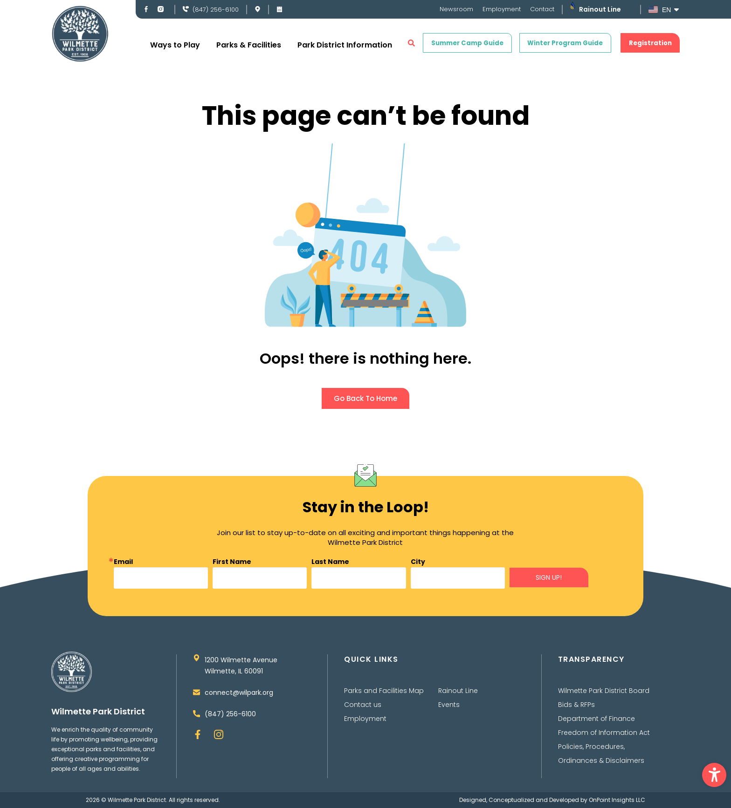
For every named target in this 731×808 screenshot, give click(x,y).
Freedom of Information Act (604, 732)
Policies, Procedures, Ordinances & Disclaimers (601, 753)
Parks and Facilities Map (384, 690)
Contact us (362, 704)
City (418, 561)
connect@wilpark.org (239, 692)
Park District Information (344, 45)
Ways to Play (175, 45)
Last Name (330, 561)
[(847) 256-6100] (186, 9)
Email (123, 561)
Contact (542, 9)
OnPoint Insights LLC (617, 800)
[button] (714, 775)
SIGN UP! (549, 577)
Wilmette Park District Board (603, 690)
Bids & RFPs (576, 704)
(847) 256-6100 (216, 9)
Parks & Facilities (248, 45)
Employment (502, 9)
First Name (232, 561)
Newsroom (456, 9)
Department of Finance (596, 718)
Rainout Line (600, 9)
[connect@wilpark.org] (196, 692)
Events (449, 704)
